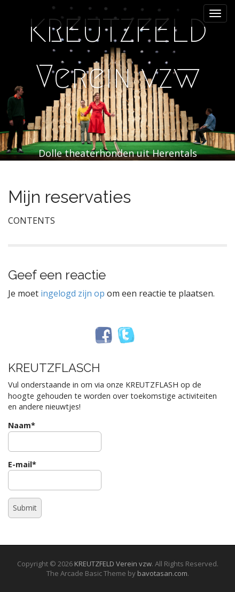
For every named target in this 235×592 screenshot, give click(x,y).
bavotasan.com (162, 573)
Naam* (54, 436)
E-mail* (54, 475)
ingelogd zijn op (73, 293)
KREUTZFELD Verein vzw (117, 53)
